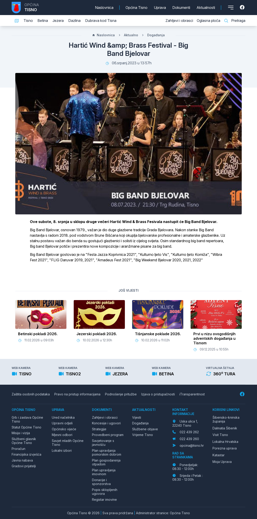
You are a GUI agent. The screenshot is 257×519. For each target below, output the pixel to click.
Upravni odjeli (62, 423)
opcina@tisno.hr (192, 445)
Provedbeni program (107, 435)
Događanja (156, 35)
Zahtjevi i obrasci (179, 20)
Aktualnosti (206, 7)
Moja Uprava (222, 462)
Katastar (218, 455)
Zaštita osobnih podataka (31, 394)
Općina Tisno (136, 7)
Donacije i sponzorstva (101, 482)
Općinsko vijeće (64, 429)
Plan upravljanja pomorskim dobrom (106, 453)
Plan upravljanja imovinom (103, 472)
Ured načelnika (63, 417)
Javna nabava (22, 460)
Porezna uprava (224, 448)
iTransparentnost (192, 394)
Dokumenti (181, 7)
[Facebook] (242, 7)
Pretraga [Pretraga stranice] (234, 20)
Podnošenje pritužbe (121, 394)
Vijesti (136, 417)
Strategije (99, 429)
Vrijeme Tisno (142, 435)
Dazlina (74, 20)
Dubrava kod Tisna (100, 20)
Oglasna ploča (208, 20)
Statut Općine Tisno (26, 427)
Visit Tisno (220, 435)
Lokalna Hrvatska (225, 442)
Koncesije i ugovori (106, 423)
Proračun (18, 449)
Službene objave (145, 429)
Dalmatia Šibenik (224, 428)
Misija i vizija (21, 433)
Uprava (160, 7)
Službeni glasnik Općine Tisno (24, 441)
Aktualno (131, 35)
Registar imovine (104, 499)
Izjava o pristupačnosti (158, 394)
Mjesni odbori (62, 435)
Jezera (58, 20)
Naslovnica (104, 7)
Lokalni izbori (62, 450)
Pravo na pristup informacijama (77, 394)
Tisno (28, 20)
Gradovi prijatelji (24, 466)
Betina (42, 20)
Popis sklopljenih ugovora (104, 492)
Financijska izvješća (26, 454)
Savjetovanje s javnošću (103, 443)
